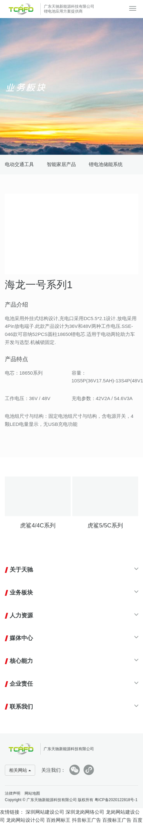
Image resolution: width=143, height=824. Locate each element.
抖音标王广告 (86, 820)
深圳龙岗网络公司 (85, 812)
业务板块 (21, 592)
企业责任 (21, 684)
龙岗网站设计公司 (25, 820)
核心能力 (21, 661)
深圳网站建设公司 (45, 812)
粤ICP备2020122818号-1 (116, 800)
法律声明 (12, 793)
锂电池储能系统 (106, 164)
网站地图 (32, 793)
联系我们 (21, 706)
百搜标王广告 (116, 820)
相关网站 (20, 770)
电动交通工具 (19, 164)
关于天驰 (21, 569)
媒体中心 (21, 638)
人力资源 (21, 615)
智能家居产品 (61, 164)
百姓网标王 (58, 820)
